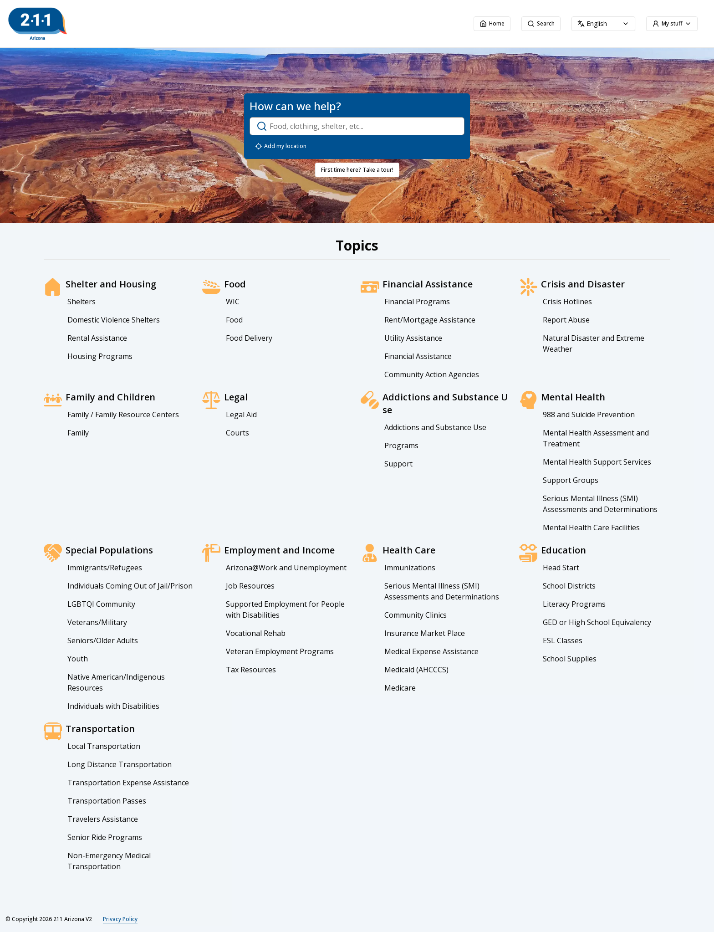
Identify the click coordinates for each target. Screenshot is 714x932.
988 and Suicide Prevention (589, 415)
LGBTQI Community (101, 604)
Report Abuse (566, 320)
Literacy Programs (574, 604)
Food (234, 320)
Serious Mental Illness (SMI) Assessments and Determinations (600, 503)
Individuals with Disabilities (113, 706)
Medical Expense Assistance (431, 651)
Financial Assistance (418, 356)
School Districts (569, 586)
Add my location (281, 146)
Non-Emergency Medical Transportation (109, 860)
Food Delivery (249, 338)
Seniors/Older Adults (102, 640)
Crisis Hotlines (567, 302)
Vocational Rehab (256, 633)
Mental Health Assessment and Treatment (596, 438)
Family (78, 433)
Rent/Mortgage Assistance (429, 320)
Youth (77, 659)
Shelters (81, 302)
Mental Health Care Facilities (591, 527)
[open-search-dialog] (357, 126)
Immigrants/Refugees (104, 568)
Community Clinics (415, 615)
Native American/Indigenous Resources (116, 682)
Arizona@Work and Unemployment (286, 568)
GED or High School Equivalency (597, 622)
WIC (233, 302)
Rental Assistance (97, 338)
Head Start (561, 568)
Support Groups (570, 480)
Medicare (400, 688)
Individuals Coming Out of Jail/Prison (130, 586)
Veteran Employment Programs (280, 651)
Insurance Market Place (424, 633)
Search (541, 23)
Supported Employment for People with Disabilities (285, 609)
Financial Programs (417, 302)
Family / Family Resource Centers (123, 415)
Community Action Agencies (431, 374)
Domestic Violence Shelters (113, 320)
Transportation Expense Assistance (128, 783)
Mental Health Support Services (597, 462)
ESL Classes (562, 640)
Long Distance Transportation (119, 764)
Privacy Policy (120, 919)
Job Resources (250, 586)
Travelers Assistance (102, 819)
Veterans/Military (97, 622)
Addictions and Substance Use (435, 427)
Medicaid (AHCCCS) (416, 670)
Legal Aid (241, 415)
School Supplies (570, 659)
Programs (401, 445)
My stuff (672, 23)
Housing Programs (100, 356)
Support (398, 464)
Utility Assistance (413, 338)
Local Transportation (103, 746)
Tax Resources (251, 670)
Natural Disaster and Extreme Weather (593, 343)
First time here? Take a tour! (357, 170)
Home (492, 23)
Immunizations (409, 568)
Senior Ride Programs (104, 837)
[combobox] (603, 23)
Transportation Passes (106, 801)
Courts (237, 433)
